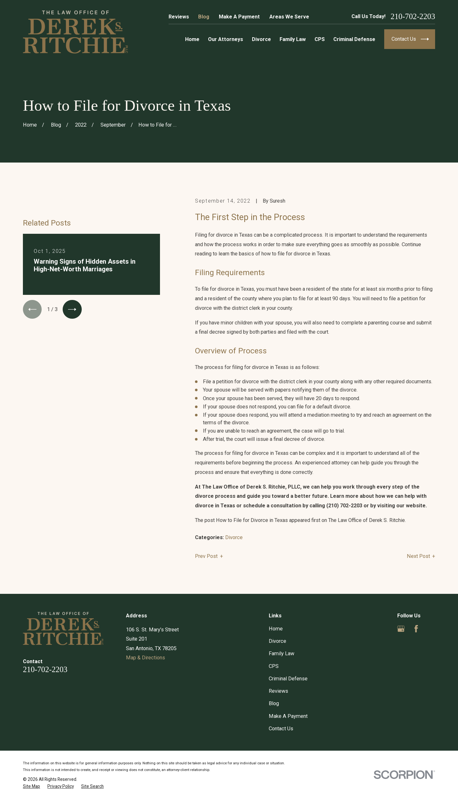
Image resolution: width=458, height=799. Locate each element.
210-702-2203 (413, 17)
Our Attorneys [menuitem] (225, 39)
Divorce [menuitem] (261, 39)
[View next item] (72, 309)
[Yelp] (431, 628)
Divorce (234, 537)
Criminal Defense (288, 679)
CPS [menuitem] (320, 39)
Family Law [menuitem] (293, 39)
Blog (203, 17)
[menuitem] (31, 786)
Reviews (179, 17)
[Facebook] (416, 628)
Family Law (281, 653)
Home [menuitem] (192, 39)
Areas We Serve (289, 17)
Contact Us (281, 729)
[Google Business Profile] (401, 628)
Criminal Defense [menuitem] (354, 39)
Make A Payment (239, 17)
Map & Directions (145, 658)
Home (276, 629)
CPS (274, 666)
